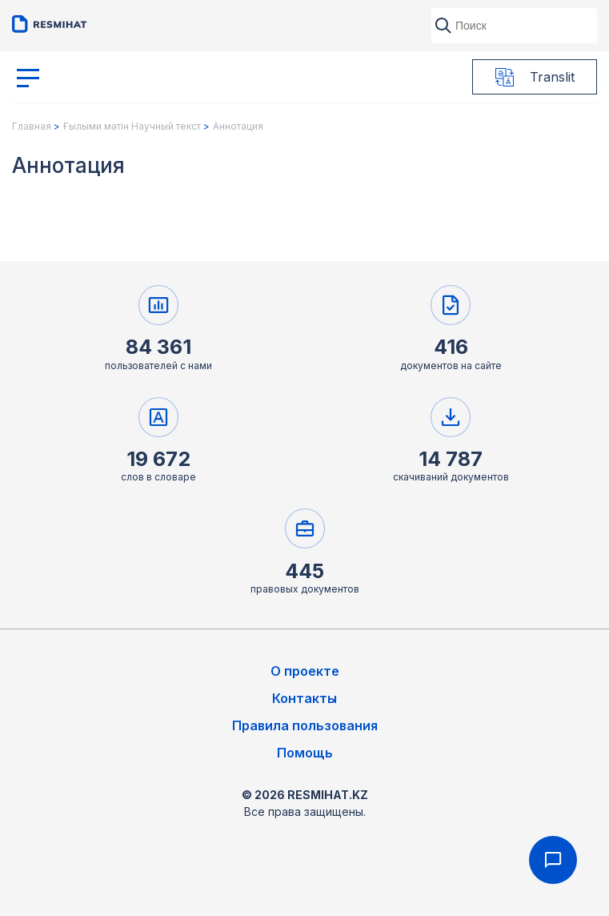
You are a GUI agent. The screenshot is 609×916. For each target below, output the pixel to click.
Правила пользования (305, 725)
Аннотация (238, 126)
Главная (31, 126)
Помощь (305, 753)
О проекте (304, 671)
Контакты (304, 698)
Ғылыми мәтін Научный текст (132, 126)
